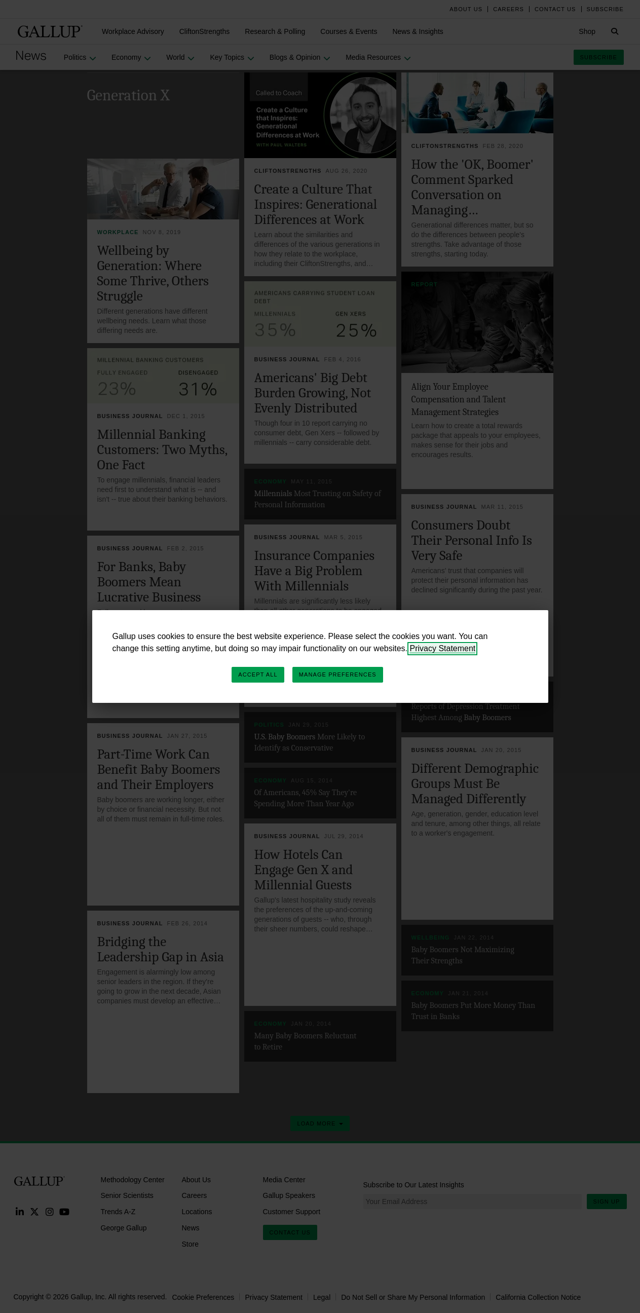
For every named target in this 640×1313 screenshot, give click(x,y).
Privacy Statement (442, 648)
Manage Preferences (338, 674)
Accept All (257, 674)
